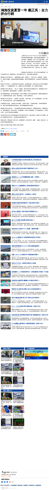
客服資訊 (26, 485)
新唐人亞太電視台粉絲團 (11, 128)
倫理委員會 (38, 485)
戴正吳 (7, 131)
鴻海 (17, 131)
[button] (24, 33)
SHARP (22, 131)
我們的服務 (14, 485)
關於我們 (20, 485)
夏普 (12, 131)
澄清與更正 (31, 485)
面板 (28, 131)
